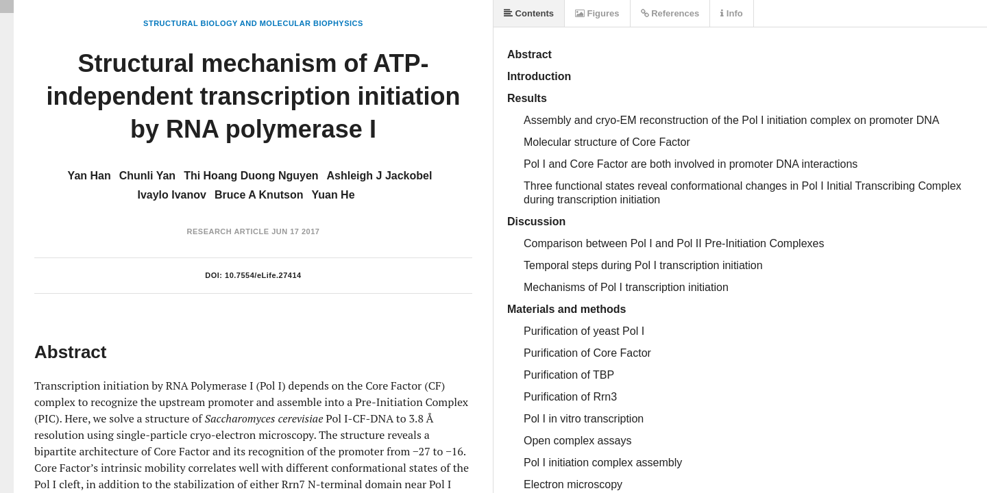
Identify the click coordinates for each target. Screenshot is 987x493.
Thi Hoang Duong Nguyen (251, 175)
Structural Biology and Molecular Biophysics (253, 23)
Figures (597, 13)
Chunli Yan (147, 175)
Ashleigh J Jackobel (379, 175)
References (670, 13)
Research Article (228, 231)
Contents (529, 13)
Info (731, 13)
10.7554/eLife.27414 (263, 275)
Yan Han (89, 175)
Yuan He (332, 195)
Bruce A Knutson (259, 195)
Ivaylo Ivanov (171, 195)
